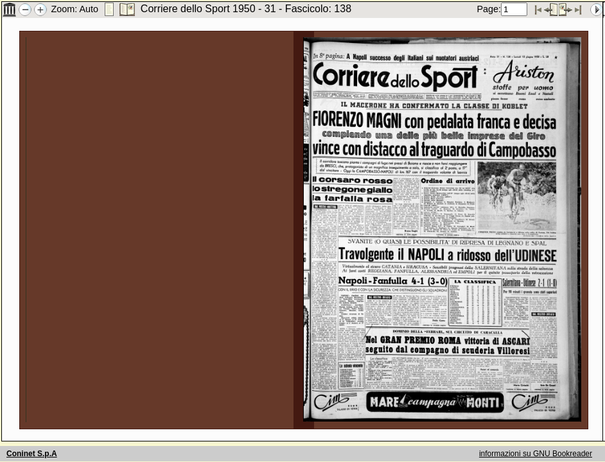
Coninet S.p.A (31, 453)
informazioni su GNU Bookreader (535, 453)
